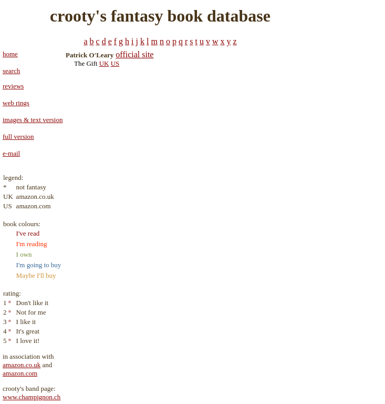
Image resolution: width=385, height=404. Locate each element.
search (11, 71)
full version (18, 136)
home (10, 54)
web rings (16, 103)
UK (104, 63)
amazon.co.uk (21, 365)
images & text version (33, 120)
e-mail (11, 153)
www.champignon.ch (31, 397)
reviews (13, 86)
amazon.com (20, 373)
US (115, 63)
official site (134, 54)
